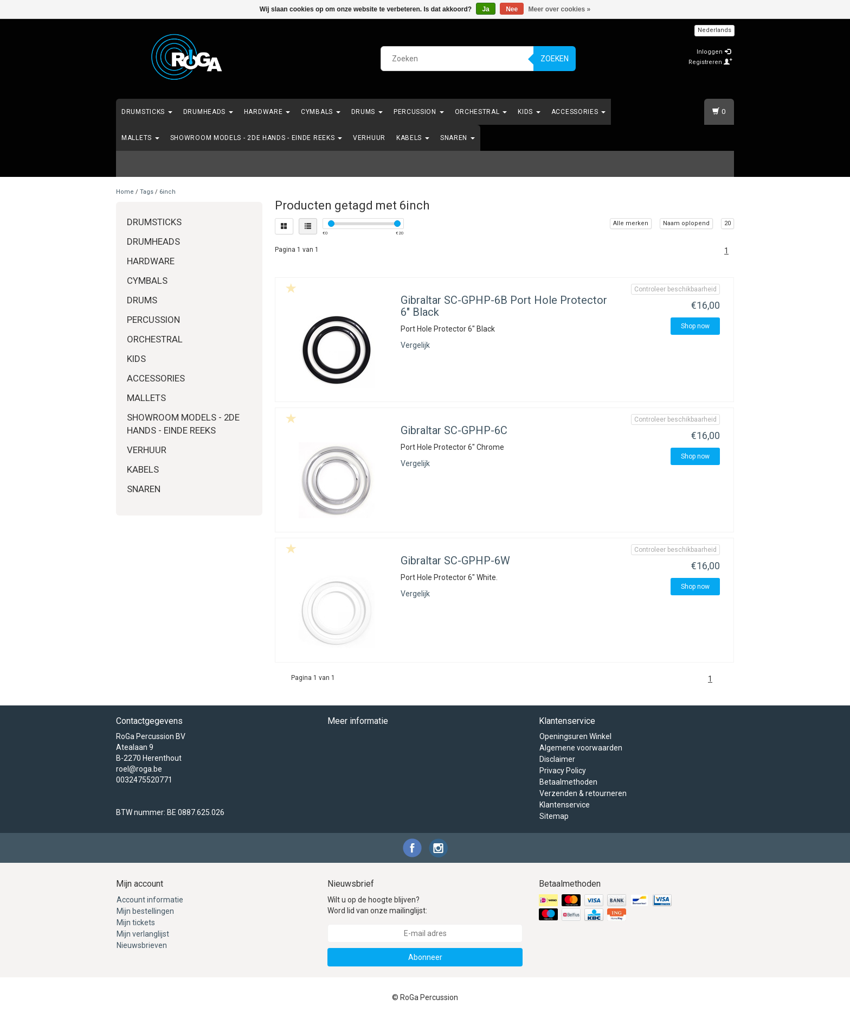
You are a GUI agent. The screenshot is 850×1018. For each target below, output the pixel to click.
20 (727, 223)
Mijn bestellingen (145, 911)
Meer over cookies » (560, 9)
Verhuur (369, 138)
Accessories (578, 112)
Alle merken (630, 223)
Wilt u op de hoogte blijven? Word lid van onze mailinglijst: (377, 905)
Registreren (710, 62)
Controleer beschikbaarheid (675, 289)
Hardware (267, 112)
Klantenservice (564, 804)
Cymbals (320, 112)
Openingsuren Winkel (575, 736)
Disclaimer (557, 759)
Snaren (457, 138)
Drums (367, 112)
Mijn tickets (136, 922)
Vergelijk (415, 345)
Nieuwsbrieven (142, 945)
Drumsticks (146, 112)
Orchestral (481, 112)
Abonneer (425, 957)
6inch (167, 191)
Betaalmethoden (568, 782)
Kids (529, 112)
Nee (512, 9)
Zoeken (554, 58)
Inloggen (714, 51)
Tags (146, 191)
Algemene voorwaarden (580, 747)
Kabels (412, 138)
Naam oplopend (686, 223)
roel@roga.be (139, 769)
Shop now (695, 326)
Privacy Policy (562, 770)
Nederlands (714, 30)
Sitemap (554, 816)
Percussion (419, 112)
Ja (485, 9)
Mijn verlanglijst (143, 934)
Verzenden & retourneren (583, 793)
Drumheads (208, 112)
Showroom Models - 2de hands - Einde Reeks (256, 138)
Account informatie (150, 899)
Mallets (140, 138)
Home (125, 191)
